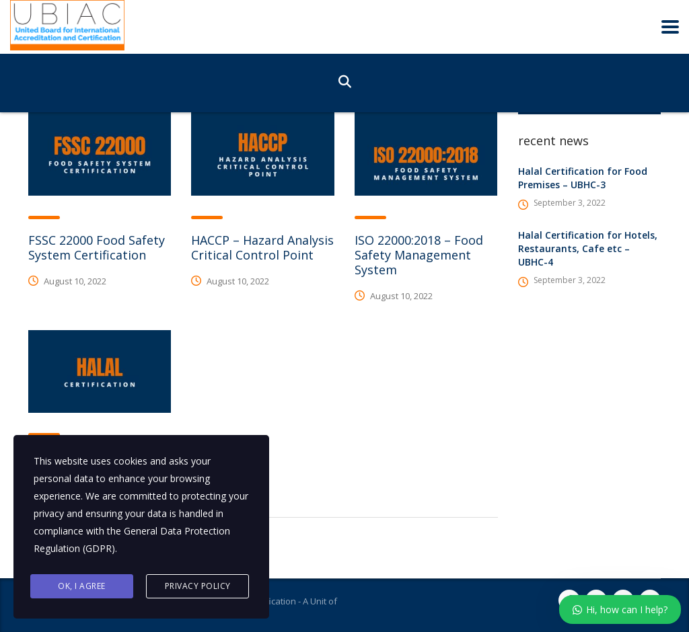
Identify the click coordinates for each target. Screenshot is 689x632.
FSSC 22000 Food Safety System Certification (96, 247)
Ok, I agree (82, 586)
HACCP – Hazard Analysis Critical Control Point (262, 247)
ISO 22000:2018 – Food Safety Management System (419, 255)
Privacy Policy (198, 586)
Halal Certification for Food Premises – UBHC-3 (582, 178)
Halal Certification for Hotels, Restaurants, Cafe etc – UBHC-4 (587, 248)
